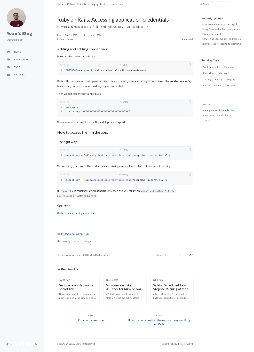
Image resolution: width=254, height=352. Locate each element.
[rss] (35, 344)
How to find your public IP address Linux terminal (227, 38)
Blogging (230, 79)
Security (66, 241)
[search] (216, 4)
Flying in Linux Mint (211, 34)
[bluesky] (28, 344)
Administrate (224, 73)
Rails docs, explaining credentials (77, 213)
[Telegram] (181, 255)
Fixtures (217, 85)
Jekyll (190, 343)
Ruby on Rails (82, 233)
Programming (67, 233)
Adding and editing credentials (218, 109)
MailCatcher (230, 85)
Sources (206, 119)
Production (208, 73)
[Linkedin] (165, 255)
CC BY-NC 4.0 (89, 255)
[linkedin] (21, 344)
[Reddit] (170, 255)
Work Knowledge (82, 241)
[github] (14, 344)
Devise (206, 85)
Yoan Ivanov (66, 39)
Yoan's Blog (19, 33)
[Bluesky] (176, 255)
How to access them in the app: (217, 114)
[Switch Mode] (7, 344)
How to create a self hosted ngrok (219, 24)
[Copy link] (191, 255)
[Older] (91, 321)
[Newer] (159, 321)
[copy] (190, 65)
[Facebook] (186, 255)
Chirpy (174, 343)
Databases (229, 67)
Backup (219, 79)
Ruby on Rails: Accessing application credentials (226, 43)
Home (60, 4)
